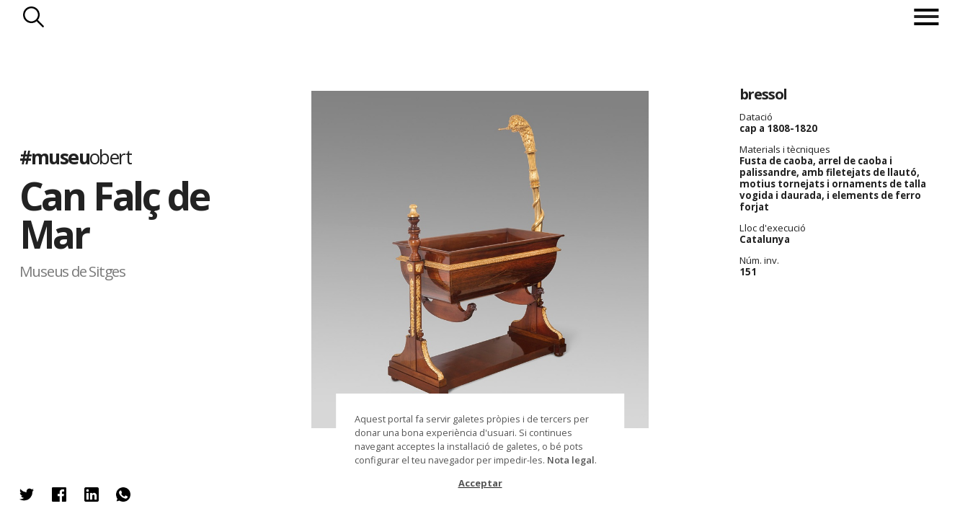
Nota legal (571, 459)
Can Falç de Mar (114, 214)
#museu (75, 157)
